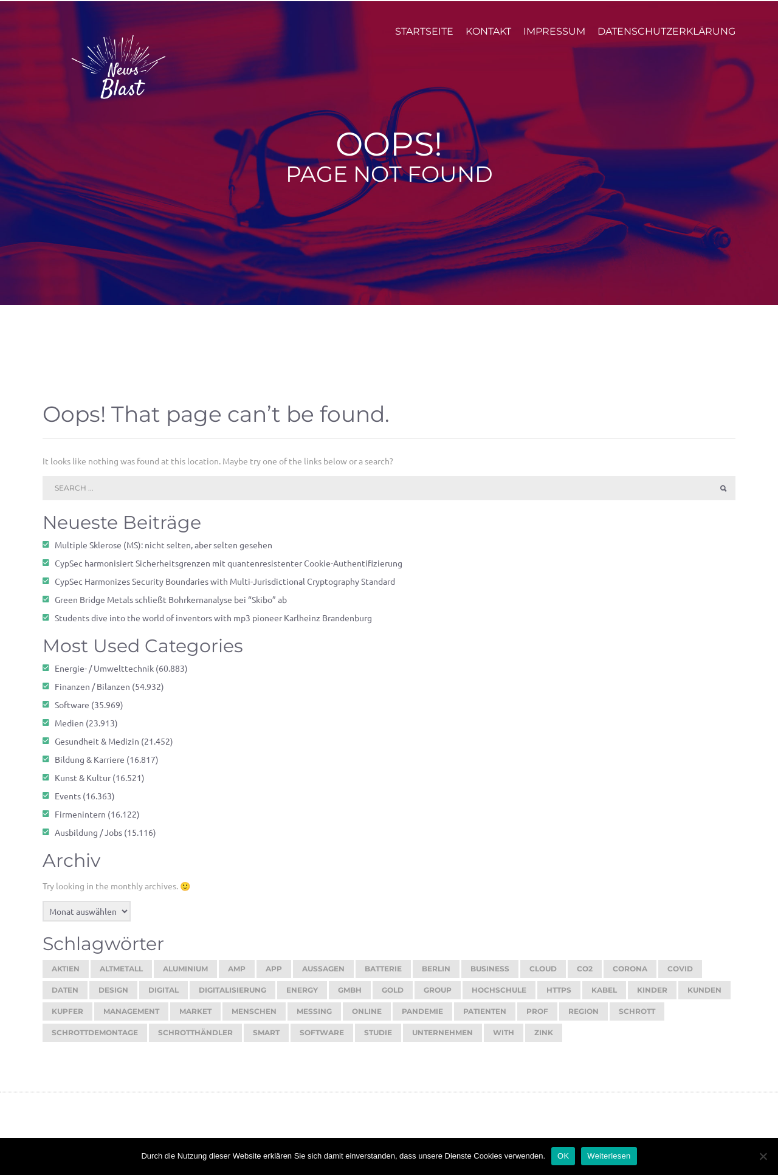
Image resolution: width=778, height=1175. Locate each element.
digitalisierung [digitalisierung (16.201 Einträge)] (232, 996)
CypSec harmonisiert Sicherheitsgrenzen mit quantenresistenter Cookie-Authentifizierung (228, 568)
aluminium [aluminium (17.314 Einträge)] (185, 974)
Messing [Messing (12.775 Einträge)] (314, 1017)
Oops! (389, 150)
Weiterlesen (608, 1155)
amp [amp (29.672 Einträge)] (237, 974)
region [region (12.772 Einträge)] (583, 1017)
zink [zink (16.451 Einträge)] (543, 1038)
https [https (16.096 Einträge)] (558, 996)
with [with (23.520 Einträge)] (503, 1038)
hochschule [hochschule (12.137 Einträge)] (499, 996)
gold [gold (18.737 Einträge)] (393, 996)
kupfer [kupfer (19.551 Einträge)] (67, 1017)
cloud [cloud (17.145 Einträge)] (543, 974)
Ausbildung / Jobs (88, 838)
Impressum (554, 37)
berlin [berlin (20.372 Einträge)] (436, 974)
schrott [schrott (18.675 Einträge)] (637, 1017)
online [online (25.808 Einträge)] (367, 1017)
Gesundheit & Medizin (97, 747)
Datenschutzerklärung (666, 37)
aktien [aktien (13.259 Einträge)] (66, 974)
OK (563, 1155)
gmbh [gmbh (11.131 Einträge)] (350, 996)
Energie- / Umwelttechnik (104, 674)
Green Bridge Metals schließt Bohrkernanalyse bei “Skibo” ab (171, 605)
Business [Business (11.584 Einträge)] (489, 974)
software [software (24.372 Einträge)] (322, 1038)
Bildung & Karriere (90, 765)
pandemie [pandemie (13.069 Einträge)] (422, 1017)
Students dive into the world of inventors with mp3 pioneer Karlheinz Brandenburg (213, 623)
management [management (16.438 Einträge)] (131, 1017)
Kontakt (488, 37)
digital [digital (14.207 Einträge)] (163, 996)
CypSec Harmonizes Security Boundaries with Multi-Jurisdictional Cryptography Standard (225, 587)
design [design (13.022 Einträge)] (113, 996)
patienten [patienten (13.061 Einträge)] (484, 1017)
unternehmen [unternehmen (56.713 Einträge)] (442, 1038)
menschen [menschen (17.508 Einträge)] (254, 1017)
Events (68, 801)
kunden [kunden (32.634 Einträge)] (704, 996)
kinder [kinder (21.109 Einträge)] (652, 996)
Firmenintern (80, 820)
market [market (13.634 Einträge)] (195, 1017)
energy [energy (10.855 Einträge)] (302, 996)
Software (72, 710)
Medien (69, 728)
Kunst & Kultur (83, 783)
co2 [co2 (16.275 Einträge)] (585, 974)
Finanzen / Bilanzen (92, 692)
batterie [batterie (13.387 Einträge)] (383, 974)
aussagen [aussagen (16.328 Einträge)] (323, 974)
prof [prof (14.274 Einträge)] (537, 1017)
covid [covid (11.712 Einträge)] (680, 974)
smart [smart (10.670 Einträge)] (266, 1038)
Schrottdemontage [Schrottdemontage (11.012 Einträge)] (95, 1038)
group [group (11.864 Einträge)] (438, 996)
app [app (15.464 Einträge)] (274, 974)
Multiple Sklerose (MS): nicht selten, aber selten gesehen (163, 550)
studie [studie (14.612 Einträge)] (378, 1038)
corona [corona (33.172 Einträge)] (630, 974)
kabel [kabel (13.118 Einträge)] (604, 996)
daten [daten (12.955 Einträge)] (65, 996)
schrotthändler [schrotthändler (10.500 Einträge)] (195, 1038)
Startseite (424, 37)
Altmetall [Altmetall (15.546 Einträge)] (121, 974)
